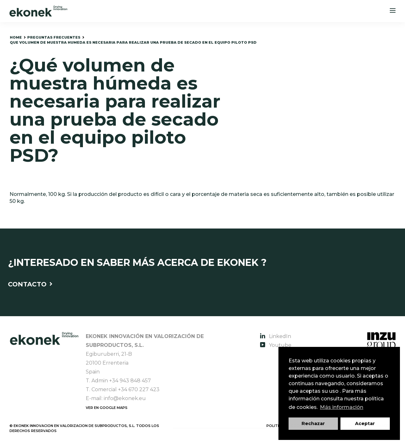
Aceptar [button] (365, 423)
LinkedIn (275, 336)
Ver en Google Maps (107, 407)
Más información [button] (341, 407)
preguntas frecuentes (53, 37)
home (16, 37)
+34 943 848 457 (130, 381)
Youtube (275, 345)
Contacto (30, 284)
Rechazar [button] (313, 423)
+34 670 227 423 (138, 389)
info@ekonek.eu (125, 398)
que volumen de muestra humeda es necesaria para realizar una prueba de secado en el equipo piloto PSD (133, 42)
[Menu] (393, 11)
